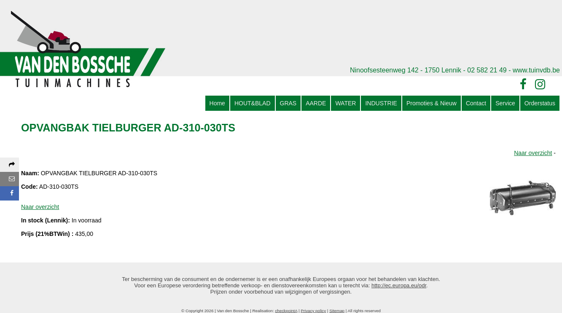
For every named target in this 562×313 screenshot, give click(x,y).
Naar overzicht (533, 153)
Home (217, 103)
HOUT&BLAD (252, 103)
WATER (345, 103)
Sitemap (336, 310)
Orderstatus (539, 103)
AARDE (316, 103)
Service (505, 103)
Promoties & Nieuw (431, 103)
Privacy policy (313, 310)
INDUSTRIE (381, 103)
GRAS (288, 103)
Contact (476, 103)
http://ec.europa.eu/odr (398, 285)
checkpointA (286, 310)
